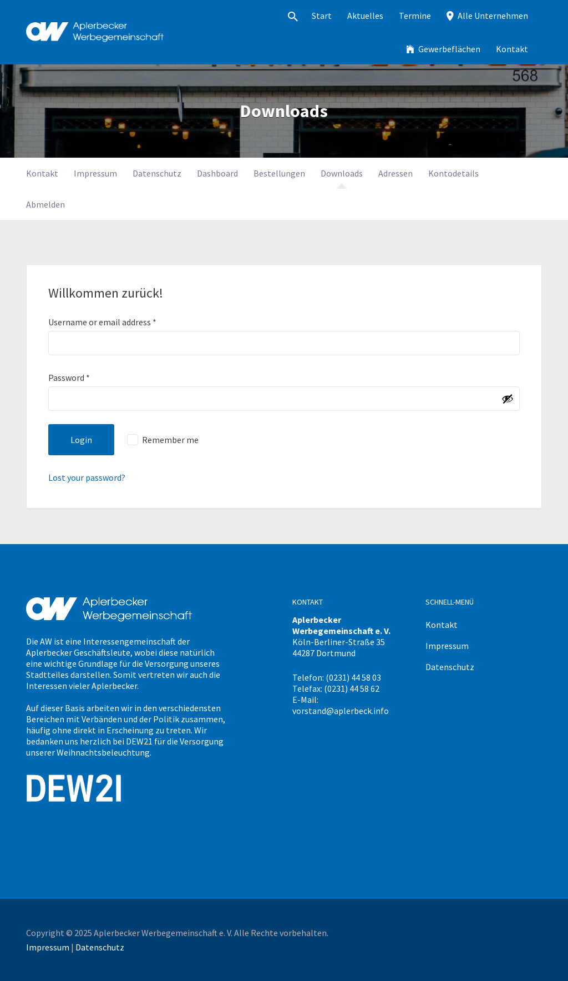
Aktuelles (365, 15)
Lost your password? (86, 477)
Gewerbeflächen (449, 48)
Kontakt (512, 48)
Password (69, 377)
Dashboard (217, 173)
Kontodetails (453, 173)
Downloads (342, 173)
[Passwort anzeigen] (507, 399)
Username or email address (102, 322)
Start (322, 15)
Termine (415, 15)
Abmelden (45, 204)
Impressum (95, 173)
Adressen (395, 173)
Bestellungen (279, 173)
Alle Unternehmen (493, 15)
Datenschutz (157, 173)
